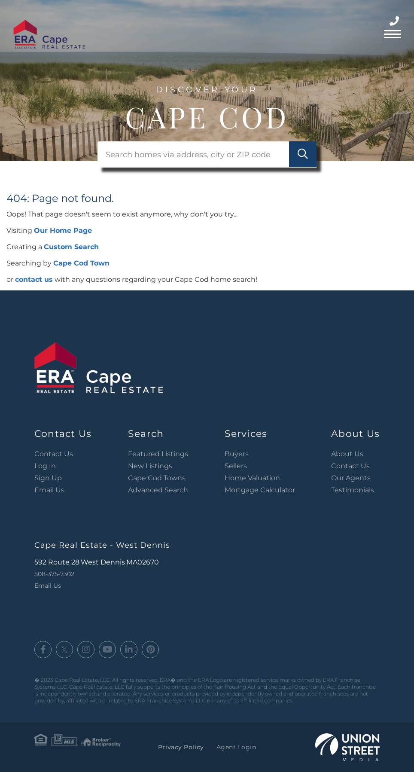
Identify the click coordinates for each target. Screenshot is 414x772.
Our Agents (351, 478)
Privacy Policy (181, 747)
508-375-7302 (395, 21)
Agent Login (236, 747)
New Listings (150, 466)
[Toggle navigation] (392, 33)
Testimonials (352, 490)
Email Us (49, 490)
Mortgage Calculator (260, 490)
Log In (45, 466)
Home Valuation (252, 478)
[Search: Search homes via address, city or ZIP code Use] (207, 154)
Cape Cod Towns (157, 478)
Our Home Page (63, 230)
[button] (303, 154)
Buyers (237, 454)
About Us (347, 454)
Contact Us (53, 454)
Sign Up (48, 478)
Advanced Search (158, 490)
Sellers (236, 466)
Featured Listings (158, 454)
